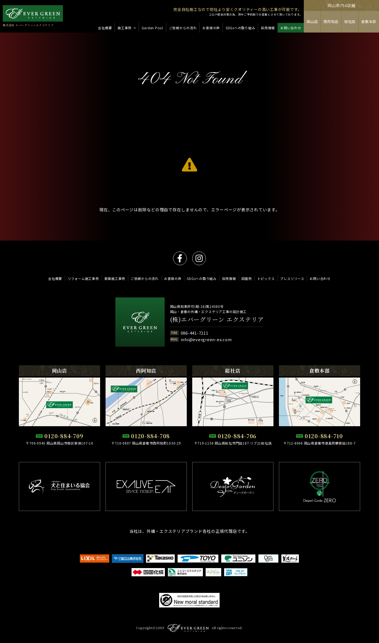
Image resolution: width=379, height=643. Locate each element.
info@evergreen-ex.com (206, 339)
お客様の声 (173, 278)
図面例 (246, 278)
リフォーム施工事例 (83, 278)
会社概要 (55, 278)
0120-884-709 (63, 436)
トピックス (266, 278)
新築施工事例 (115, 278)
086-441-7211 (194, 333)
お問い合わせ (320, 278)
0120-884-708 (150, 436)
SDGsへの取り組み (202, 278)
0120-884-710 (324, 436)
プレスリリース (292, 278)
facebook (180, 258)
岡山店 (312, 21)
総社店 (349, 21)
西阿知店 (331, 21)
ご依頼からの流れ (145, 278)
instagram (199, 258)
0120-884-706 (237, 436)
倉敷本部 (368, 21)
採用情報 (229, 278)
